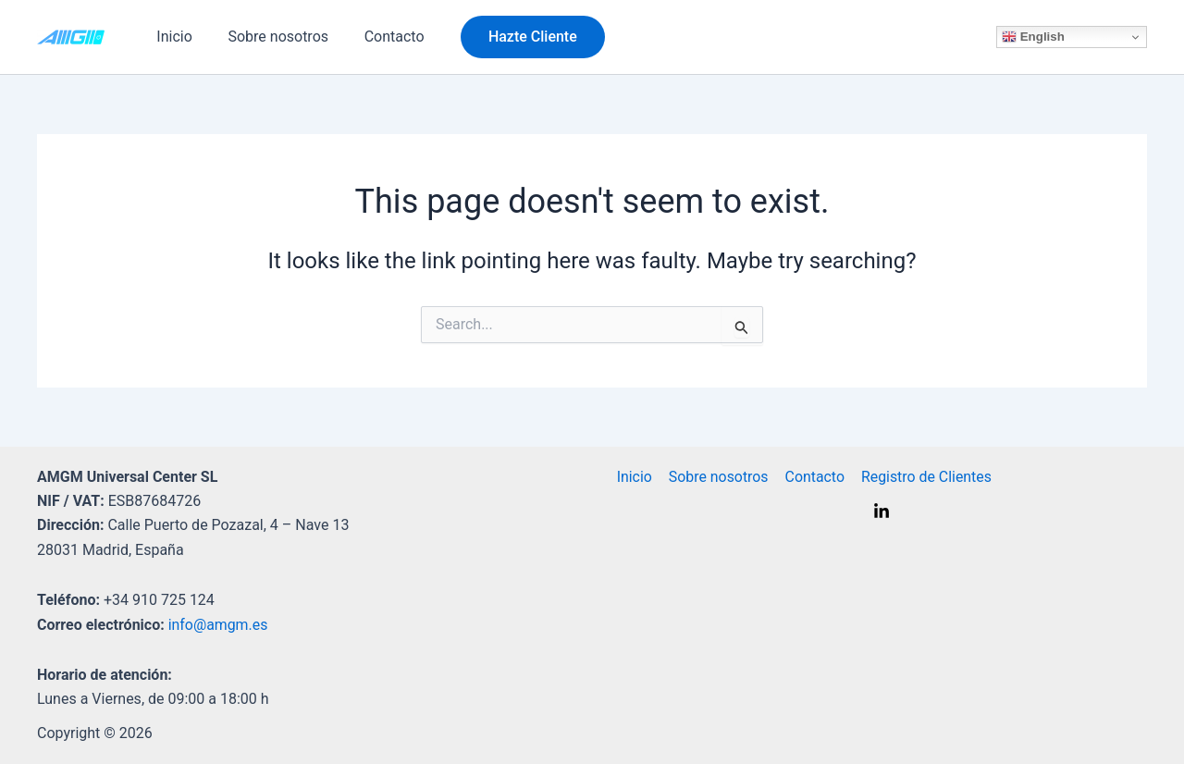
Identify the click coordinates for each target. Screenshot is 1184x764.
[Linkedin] (881, 511)
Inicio (171, 36)
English (1033, 37)
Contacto (379, 36)
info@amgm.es (218, 625)
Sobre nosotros (268, 36)
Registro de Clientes (921, 477)
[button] (514, 37)
